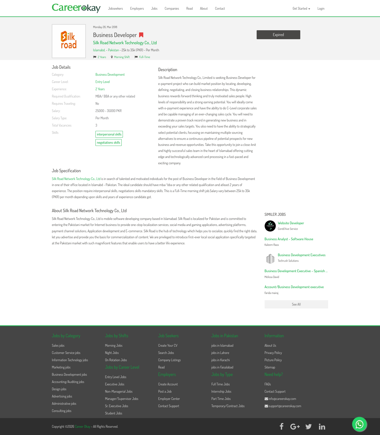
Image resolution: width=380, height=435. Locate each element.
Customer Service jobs (66, 353)
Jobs (154, 8)
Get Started (301, 8)
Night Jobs (112, 353)
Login (321, 8)
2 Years (102, 57)
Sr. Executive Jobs (116, 406)
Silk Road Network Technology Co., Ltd (125, 42)
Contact (220, 8)
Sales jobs (58, 345)
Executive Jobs (114, 384)
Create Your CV (167, 345)
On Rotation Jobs (116, 360)
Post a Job (165, 391)
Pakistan (113, 50)
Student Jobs (113, 413)
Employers (137, 8)
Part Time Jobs (221, 399)
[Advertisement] (296, 137)
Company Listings (169, 360)
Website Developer (291, 223)
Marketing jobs (61, 367)
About (204, 8)
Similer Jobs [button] (275, 214)
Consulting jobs (61, 411)
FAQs (268, 384)
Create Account (168, 384)
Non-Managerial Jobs (118, 391)
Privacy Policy (273, 353)
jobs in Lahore (220, 353)
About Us (270, 345)
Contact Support (168, 406)
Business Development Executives (302, 255)
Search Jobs (166, 353)
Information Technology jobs (70, 360)
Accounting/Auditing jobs (68, 382)
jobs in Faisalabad (222, 367)
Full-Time (144, 57)
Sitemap (270, 367)
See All (296, 304)
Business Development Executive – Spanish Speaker (301, 271)
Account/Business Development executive (294, 287)
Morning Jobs (113, 345)
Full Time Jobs (220, 384)
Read (189, 8)
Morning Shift (122, 57)
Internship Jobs (221, 391)
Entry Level (102, 82)
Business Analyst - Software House (289, 239)
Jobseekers (115, 8)
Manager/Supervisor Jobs (121, 399)
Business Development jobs (69, 374)
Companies (172, 8)
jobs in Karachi (220, 360)
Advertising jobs (62, 396)
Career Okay (83, 426)
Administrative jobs (64, 403)
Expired (278, 34)
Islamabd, (99, 50)
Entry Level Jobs (115, 377)
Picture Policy (273, 360)
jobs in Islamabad (222, 345)
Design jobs (59, 389)
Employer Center (169, 399)
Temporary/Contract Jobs (228, 406)
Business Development (110, 74)
